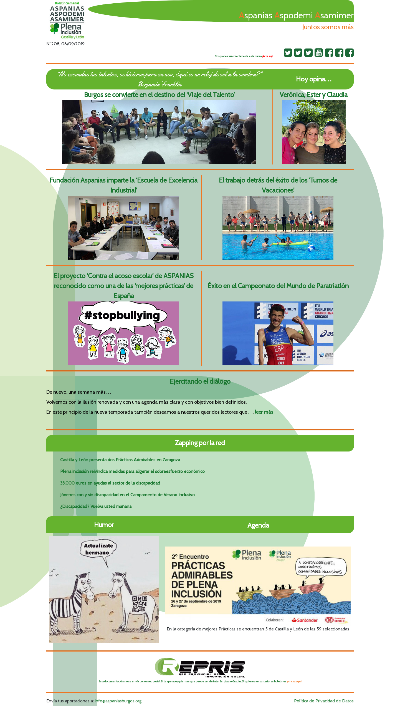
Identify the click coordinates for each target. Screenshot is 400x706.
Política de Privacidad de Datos (324, 700)
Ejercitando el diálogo (200, 381)
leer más (264, 412)
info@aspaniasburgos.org (118, 700)
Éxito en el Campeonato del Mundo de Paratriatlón (278, 286)
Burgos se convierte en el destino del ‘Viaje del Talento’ (159, 95)
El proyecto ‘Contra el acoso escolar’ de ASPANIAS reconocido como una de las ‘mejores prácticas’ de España (124, 286)
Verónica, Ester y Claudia (314, 95)
